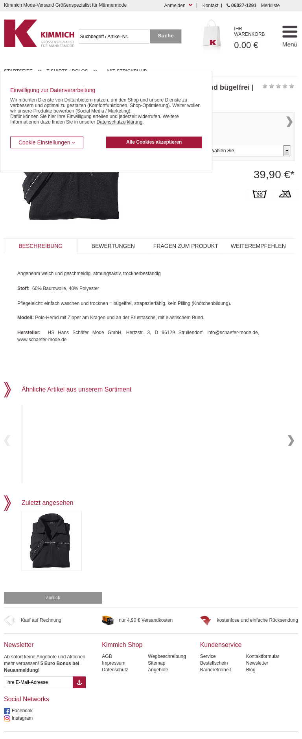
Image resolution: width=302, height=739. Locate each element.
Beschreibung (40, 246)
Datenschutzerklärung (119, 122)
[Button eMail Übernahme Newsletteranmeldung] (79, 666)
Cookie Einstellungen (46, 142)
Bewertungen (113, 246)
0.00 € (253, 38)
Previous (7, 432)
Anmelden (175, 5)
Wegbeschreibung (167, 640)
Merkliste (270, 5)
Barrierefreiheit (215, 653)
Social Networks (26, 683)
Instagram (22, 702)
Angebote (158, 653)
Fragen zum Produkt (185, 246)
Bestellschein (214, 647)
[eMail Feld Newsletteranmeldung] (38, 666)
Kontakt (211, 5)
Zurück (53, 581)
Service (208, 640)
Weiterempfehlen (258, 246)
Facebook (22, 694)
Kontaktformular (263, 640)
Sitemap (156, 647)
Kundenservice (221, 628)
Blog (251, 653)
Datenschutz (115, 653)
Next (289, 130)
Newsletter (19, 628)
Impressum (113, 647)
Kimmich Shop (122, 628)
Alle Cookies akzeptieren (154, 142)
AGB (107, 640)
